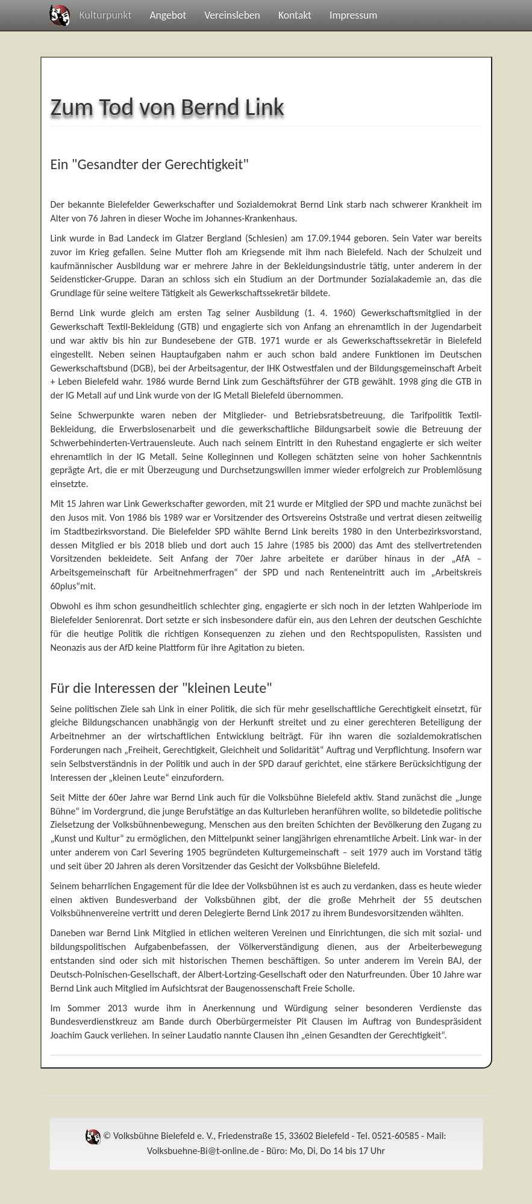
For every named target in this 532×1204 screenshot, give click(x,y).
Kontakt (294, 15)
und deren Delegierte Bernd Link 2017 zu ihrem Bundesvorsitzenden (294, 913)
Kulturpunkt (106, 15)
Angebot (167, 15)
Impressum (353, 15)
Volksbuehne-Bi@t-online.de (203, 1150)
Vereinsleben (232, 15)
